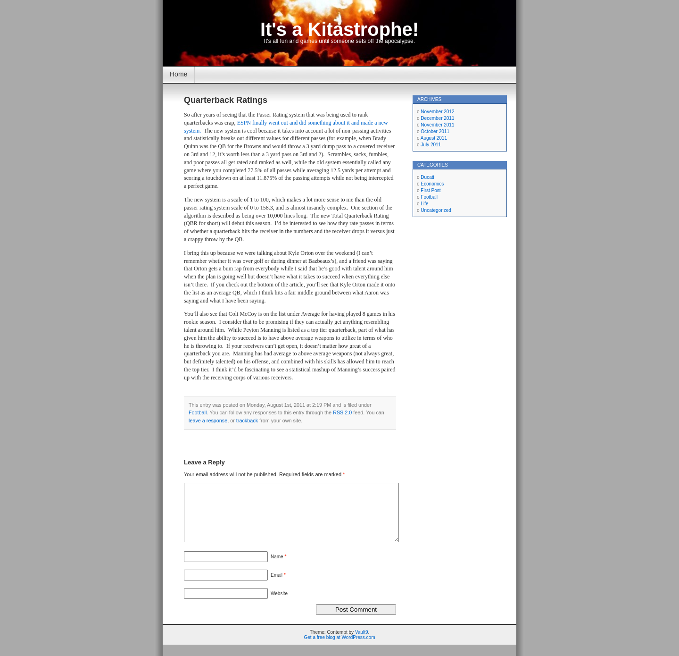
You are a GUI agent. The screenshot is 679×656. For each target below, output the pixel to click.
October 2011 (435, 131)
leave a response (208, 420)
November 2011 (437, 124)
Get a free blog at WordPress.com (339, 648)
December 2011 (437, 118)
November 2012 (437, 111)
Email (278, 586)
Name (278, 568)
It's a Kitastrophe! (339, 29)
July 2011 (431, 144)
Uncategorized (436, 210)
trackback (247, 420)
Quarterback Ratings (225, 100)
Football (198, 412)
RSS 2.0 (342, 412)
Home (178, 74)
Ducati (427, 177)
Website (279, 604)
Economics (432, 183)
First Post (430, 190)
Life (424, 203)
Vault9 (361, 643)
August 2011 (434, 138)
